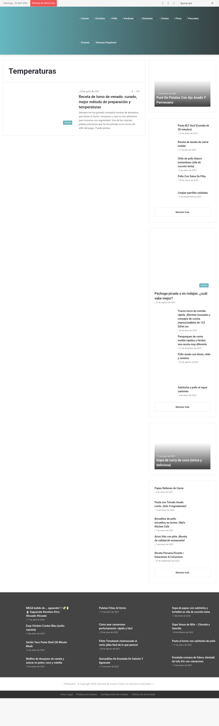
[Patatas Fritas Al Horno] (86, 613)
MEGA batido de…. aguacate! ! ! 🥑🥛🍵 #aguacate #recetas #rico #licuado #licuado (47, 612)
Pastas (164, 18)
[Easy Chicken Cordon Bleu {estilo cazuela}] (13, 631)
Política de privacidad (143, 694)
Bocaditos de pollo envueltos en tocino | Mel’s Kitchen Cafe (170, 522)
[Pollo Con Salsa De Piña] (165, 181)
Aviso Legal (66, 694)
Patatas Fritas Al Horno (112, 608)
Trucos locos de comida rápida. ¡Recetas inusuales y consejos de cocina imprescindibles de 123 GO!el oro (194, 318)
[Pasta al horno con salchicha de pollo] (159, 646)
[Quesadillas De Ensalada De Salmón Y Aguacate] (86, 664)
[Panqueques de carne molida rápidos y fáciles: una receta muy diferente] (165, 342)
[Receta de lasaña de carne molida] (165, 147)
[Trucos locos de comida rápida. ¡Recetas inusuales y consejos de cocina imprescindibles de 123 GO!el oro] (165, 316)
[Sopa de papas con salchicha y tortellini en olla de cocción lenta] (159, 613)
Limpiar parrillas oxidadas (193, 192)
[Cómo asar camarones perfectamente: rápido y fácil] (86, 630)
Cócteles (99, 18)
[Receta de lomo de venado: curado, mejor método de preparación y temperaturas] (41, 108)
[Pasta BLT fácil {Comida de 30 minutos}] (165, 131)
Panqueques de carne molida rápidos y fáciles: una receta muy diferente (192, 340)
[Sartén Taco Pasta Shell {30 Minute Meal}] (13, 647)
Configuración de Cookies (114, 694)
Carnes (84, 18)
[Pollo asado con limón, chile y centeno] (165, 367)
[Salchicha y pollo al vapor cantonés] (165, 392)
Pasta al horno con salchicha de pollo (193, 641)
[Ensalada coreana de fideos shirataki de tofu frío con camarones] (159, 663)
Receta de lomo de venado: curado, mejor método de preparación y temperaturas (108, 101)
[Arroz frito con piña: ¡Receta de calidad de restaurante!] (200, 542)
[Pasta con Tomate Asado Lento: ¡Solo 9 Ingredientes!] (200, 507)
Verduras (128, 18)
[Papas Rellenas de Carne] (200, 492)
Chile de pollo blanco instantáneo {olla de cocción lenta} (190, 162)
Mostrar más (182, 212)
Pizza (177, 18)
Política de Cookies (87, 694)
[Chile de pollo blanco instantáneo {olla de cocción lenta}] (165, 164)
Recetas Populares (105, 42)
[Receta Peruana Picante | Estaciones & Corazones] (200, 558)
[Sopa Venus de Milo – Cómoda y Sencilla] (159, 630)
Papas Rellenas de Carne (169, 488)
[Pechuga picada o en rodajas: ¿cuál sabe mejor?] (182, 261)
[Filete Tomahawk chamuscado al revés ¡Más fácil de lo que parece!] (86, 647)
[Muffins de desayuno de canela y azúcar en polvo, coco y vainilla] (13, 664)
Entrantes (147, 18)
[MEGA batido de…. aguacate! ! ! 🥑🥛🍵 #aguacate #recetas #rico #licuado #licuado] (13, 613)
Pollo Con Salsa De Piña (192, 176)
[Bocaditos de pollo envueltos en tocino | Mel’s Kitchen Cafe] (200, 524)
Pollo (113, 18)
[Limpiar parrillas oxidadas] (165, 198)
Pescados (193, 18)
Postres (85, 42)
